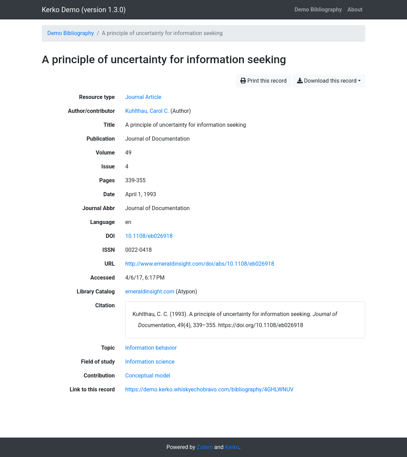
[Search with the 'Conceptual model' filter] (147, 375)
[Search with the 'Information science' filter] (150, 361)
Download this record (327, 80)
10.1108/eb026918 (149, 236)
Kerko (232, 447)
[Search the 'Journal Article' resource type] (143, 97)
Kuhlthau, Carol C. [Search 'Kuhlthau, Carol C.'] (147, 111)
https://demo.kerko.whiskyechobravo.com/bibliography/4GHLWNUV (209, 389)
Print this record (263, 80)
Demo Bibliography (318, 9)
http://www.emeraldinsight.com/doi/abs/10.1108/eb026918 (199, 263)
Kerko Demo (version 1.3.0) (84, 10)
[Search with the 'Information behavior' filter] (151, 347)
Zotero (205, 447)
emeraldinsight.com (149, 291)
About (355, 9)
